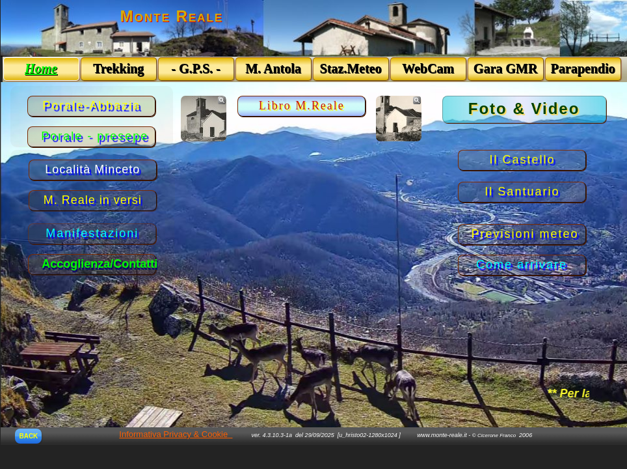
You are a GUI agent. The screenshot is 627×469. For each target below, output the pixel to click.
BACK (28, 436)
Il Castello (522, 159)
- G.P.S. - (195, 68)
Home (41, 68)
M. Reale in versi (93, 199)
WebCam (428, 68)
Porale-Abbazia (91, 105)
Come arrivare (521, 264)
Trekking (118, 68)
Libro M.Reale (302, 105)
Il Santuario (522, 191)
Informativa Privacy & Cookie (173, 434)
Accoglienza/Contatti (99, 263)
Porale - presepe (94, 136)
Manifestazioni (92, 233)
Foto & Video (524, 108)
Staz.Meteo (351, 68)
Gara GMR (505, 68)
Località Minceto (92, 169)
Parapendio (583, 68)
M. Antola (273, 68)
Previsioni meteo (525, 233)
